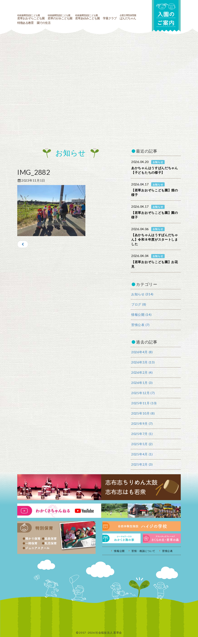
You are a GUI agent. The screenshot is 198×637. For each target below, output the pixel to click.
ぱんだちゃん (128, 17)
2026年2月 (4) (142, 372)
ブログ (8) (138, 304)
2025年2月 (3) (142, 464)
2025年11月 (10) (144, 403)
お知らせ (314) (142, 294)
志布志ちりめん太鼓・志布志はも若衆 (99, 487)
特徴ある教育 (25, 23)
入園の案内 (166, 16)
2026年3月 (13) (143, 362)
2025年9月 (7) (142, 423)
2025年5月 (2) (142, 444)
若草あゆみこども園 (87, 17)
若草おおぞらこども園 (31, 17)
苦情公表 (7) (140, 325)
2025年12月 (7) (143, 393)
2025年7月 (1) (142, 434)
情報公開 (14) (141, 314)
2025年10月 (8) (143, 413)
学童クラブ (109, 18)
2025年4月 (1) (142, 454)
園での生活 (43, 23)
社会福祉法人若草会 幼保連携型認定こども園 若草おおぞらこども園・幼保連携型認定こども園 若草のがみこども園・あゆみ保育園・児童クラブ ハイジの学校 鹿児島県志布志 (77, 6)
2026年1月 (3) (142, 383)
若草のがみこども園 (60, 17)
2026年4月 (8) (142, 352)
